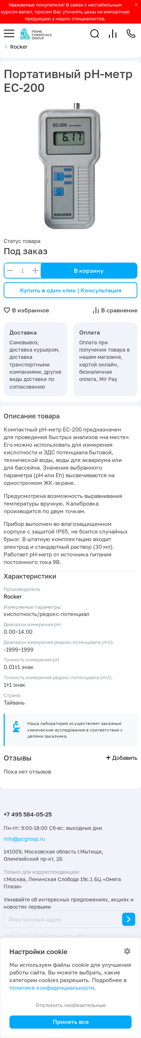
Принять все (71, 1021)
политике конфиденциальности (51, 988)
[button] (94, 33)
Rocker (13, 596)
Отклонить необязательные (71, 1005)
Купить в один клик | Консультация (70, 290)
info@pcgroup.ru (24, 839)
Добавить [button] (121, 758)
